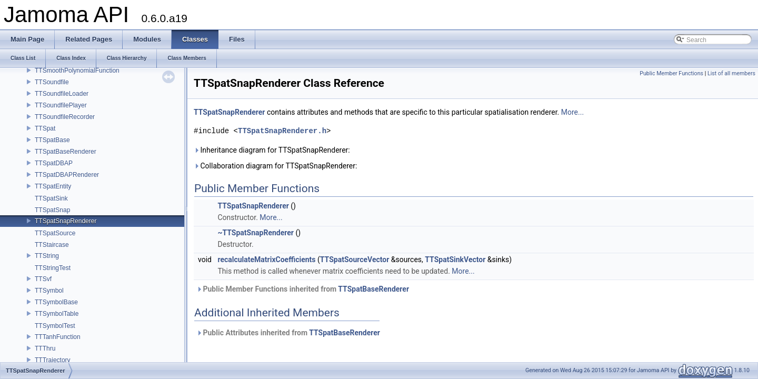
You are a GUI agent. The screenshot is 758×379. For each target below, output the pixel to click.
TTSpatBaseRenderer (65, 151)
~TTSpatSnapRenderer (255, 232)
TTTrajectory (53, 360)
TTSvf (43, 279)
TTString (47, 256)
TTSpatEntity (53, 186)
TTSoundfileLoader (61, 93)
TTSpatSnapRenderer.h (282, 131)
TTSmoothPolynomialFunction (77, 70)
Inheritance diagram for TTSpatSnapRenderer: (272, 150)
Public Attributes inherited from (288, 332)
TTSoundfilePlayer (61, 105)
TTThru (45, 348)
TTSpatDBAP (54, 163)
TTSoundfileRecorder (65, 117)
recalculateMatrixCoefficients (266, 259)
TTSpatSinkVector (455, 259)
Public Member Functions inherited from (302, 289)
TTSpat (45, 128)
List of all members (731, 73)
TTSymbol (49, 290)
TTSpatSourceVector (355, 259)
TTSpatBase (52, 140)
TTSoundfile (52, 82)
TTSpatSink (51, 198)
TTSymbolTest (55, 326)
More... (572, 112)
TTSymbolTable (56, 313)
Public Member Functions (671, 73)
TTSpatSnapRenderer (65, 221)
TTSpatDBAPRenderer (67, 174)
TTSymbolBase (56, 302)
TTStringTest (53, 268)
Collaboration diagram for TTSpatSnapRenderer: (275, 166)
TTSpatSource (55, 233)
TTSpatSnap (52, 210)
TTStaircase (52, 244)
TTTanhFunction (58, 337)
